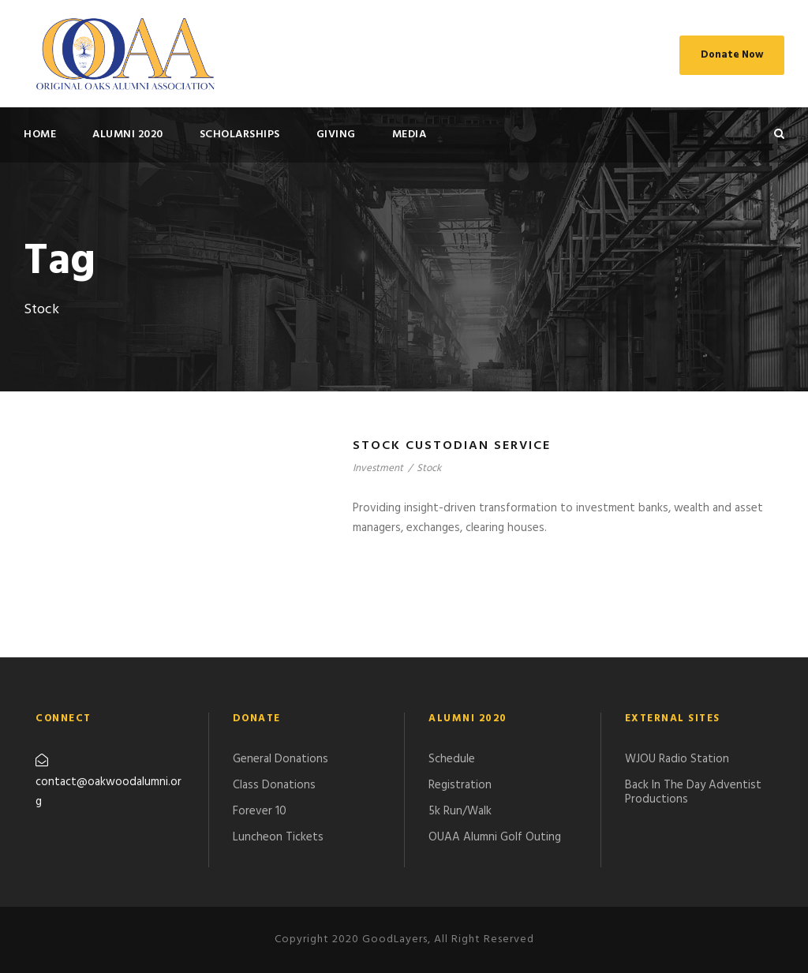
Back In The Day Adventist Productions (693, 792)
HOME (40, 134)
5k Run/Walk (460, 811)
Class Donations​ (274, 785)
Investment (378, 468)
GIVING (336, 134)
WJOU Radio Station (677, 759)
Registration (460, 785)
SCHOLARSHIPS (240, 134)
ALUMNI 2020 (127, 134)
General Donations (280, 759)
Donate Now (732, 55)
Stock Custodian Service (452, 446)
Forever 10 (259, 811)
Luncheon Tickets (278, 837)
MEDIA (409, 134)
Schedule (451, 759)
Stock (429, 468)
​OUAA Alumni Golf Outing (494, 837)
